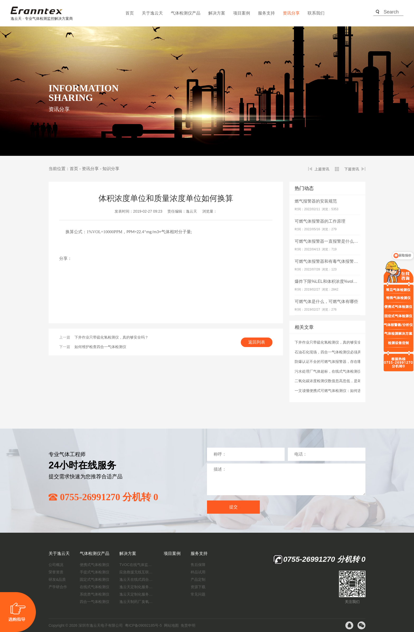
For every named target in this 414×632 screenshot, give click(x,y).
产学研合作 (58, 587)
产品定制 (198, 579)
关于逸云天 (152, 13)
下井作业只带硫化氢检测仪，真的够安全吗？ (111, 337)
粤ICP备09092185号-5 (143, 625)
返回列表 (256, 342)
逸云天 (191, 211)
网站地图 (171, 625)
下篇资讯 (351, 169)
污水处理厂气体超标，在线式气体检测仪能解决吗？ (337, 371)
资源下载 (198, 587)
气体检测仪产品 (185, 13)
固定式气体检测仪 (94, 579)
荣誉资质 (56, 572)
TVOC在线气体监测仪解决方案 (136, 565)
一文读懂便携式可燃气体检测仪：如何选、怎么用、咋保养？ (344, 390)
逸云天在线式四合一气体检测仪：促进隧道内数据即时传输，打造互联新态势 (136, 579)
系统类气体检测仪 (94, 594)
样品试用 (198, 572)
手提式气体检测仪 (94, 572)
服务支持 (266, 13)
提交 (233, 507)
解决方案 (216, 13)
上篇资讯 (321, 169)
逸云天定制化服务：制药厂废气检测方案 (136, 594)
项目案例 (241, 13)
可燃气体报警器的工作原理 (320, 221)
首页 (129, 13)
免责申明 (188, 625)
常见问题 (198, 594)
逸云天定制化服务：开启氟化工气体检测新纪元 (136, 587)
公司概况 (56, 565)
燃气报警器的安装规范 (316, 201)
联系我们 (316, 13)
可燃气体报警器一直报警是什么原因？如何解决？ (341, 241)
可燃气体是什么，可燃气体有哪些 (326, 301)
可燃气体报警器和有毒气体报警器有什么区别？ (339, 261)
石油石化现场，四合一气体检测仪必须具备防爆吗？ (337, 352)
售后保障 (198, 565)
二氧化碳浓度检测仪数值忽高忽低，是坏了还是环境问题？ (343, 381)
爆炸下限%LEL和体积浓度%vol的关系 (330, 281)
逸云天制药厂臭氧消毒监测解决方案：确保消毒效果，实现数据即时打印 (136, 602)
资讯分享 (291, 13)
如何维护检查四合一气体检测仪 (100, 347)
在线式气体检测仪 (94, 587)
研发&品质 (57, 579)
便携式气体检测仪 (94, 565)
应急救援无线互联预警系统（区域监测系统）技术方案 (136, 572)
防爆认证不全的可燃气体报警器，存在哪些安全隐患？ (339, 361)
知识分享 (110, 168)
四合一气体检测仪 (94, 602)
